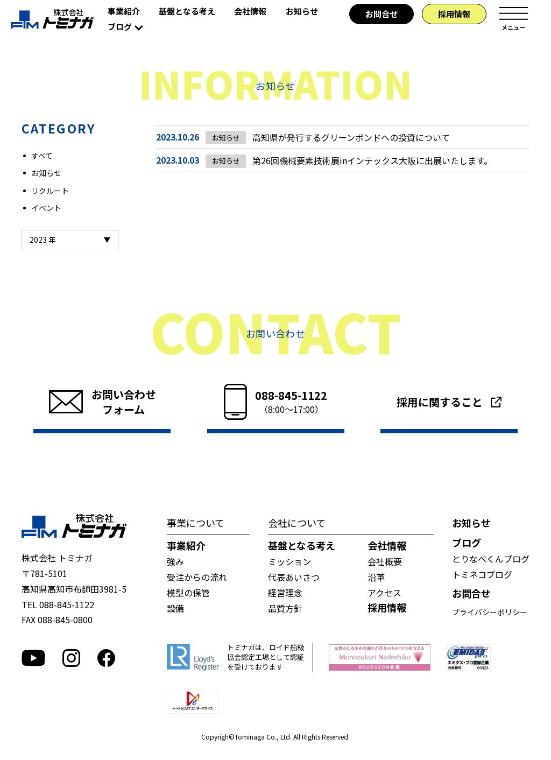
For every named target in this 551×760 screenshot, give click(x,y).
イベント (46, 207)
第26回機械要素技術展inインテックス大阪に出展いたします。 (369, 160)
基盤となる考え (187, 11)
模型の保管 (188, 592)
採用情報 (454, 13)
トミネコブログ (482, 574)
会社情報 (250, 11)
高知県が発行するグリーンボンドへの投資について (348, 137)
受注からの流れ (197, 577)
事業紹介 (124, 11)
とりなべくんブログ (490, 558)
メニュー (513, 19)
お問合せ (381, 13)
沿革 (376, 577)
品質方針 (285, 608)
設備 (175, 608)
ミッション (289, 561)
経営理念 (285, 592)
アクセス (384, 592)
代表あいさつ (294, 577)
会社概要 (385, 561)
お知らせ (302, 11)
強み (175, 561)
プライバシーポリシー (489, 612)
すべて (42, 155)
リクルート (50, 190)
